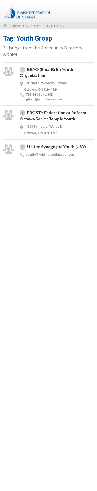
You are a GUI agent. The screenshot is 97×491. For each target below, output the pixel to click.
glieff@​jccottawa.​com (44, 99)
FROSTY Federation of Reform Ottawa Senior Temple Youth (53, 115)
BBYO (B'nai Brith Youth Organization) (46, 72)
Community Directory (49, 26)
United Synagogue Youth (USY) (53, 147)
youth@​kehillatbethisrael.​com (50, 154)
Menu (88, 11)
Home (5, 25)
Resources (20, 26)
